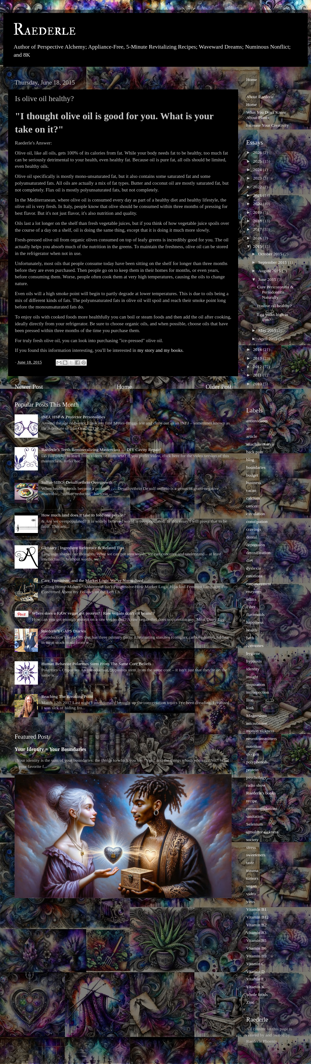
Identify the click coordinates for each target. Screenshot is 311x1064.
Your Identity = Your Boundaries (50, 749)
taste (250, 862)
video (251, 893)
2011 (258, 375)
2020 (258, 203)
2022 (258, 186)
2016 (258, 238)
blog (250, 459)
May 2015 (267, 330)
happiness (254, 622)
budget (252, 475)
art (248, 428)
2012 (258, 366)
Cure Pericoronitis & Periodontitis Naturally (275, 292)
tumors (252, 878)
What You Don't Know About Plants (266, 115)
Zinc (250, 1002)
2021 (258, 195)
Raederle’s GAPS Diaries (63, 631)
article (251, 436)
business (253, 482)
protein (252, 769)
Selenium (254, 824)
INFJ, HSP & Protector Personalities (73, 416)
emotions (254, 575)
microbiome (256, 723)
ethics (251, 599)
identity (252, 668)
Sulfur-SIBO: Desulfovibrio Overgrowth (76, 482)
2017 (258, 229)
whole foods (257, 994)
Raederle (44, 30)
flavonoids (255, 614)
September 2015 (273, 262)
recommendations (261, 808)
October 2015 (270, 253)
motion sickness (260, 730)
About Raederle (260, 96)
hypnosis (254, 661)
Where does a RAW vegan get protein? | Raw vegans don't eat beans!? (93, 613)
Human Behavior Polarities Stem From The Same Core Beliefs (96, 663)
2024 (258, 169)
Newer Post (29, 386)
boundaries (255, 467)
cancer (252, 505)
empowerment (258, 583)
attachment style (260, 444)
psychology (256, 777)
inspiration (255, 684)
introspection (257, 692)
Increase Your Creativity (267, 125)
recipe (251, 800)
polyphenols (257, 761)
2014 (258, 349)
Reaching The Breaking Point (67, 696)
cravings (253, 529)
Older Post (219, 386)
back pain (254, 451)
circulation (255, 513)
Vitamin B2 (256, 924)
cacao (251, 490)
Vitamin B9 (256, 956)
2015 (258, 246)
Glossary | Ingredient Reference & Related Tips (82, 547)
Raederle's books (261, 793)
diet (249, 560)
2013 (258, 358)
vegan (251, 886)
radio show (256, 785)
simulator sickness (262, 831)
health (251, 630)
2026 (258, 152)
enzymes (253, 591)
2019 (258, 212)
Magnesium (256, 715)
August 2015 (270, 270)
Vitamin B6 (256, 948)
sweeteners (255, 854)
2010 (258, 383)
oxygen (252, 754)
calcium (253, 498)
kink (250, 707)
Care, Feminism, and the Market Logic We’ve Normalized (92, 580)
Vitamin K (255, 986)
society (252, 839)
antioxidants (257, 420)
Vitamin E (255, 979)
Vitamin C (255, 963)
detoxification (258, 552)
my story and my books (159, 350)
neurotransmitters (261, 738)
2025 (258, 161)
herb (250, 637)
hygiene (253, 653)
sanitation (254, 816)
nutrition (253, 746)
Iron (250, 700)
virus (250, 901)
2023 (258, 178)
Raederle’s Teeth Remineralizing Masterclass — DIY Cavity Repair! (101, 449)
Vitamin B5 (256, 940)
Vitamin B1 (256, 909)
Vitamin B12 (257, 917)
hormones (254, 645)
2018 (258, 220)
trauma (252, 870)
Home (124, 386)
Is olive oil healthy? (274, 305)
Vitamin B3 (256, 932)
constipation (257, 521)
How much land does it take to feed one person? (83, 515)
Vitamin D (255, 971)
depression (255, 544)
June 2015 (267, 279)
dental (251, 537)
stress (251, 847)
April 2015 (268, 338)
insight (252, 676)
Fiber (251, 606)
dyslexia (253, 568)
